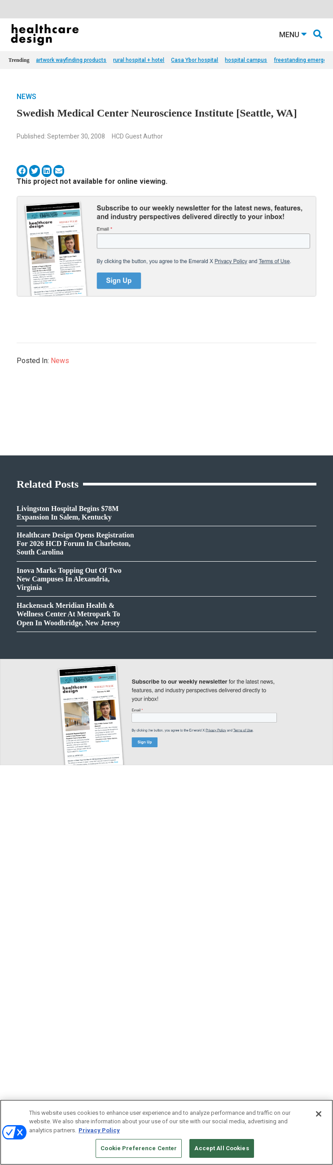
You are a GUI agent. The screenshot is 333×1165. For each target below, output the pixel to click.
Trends (17, 920)
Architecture (180, 909)
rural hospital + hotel (138, 60)
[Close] (319, 1114)
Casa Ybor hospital (194, 60)
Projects (18, 909)
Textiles (17, 1036)
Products (19, 898)
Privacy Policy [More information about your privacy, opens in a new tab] (99, 1130)
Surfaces (19, 1025)
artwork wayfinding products (71, 60)
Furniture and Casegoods (38, 1014)
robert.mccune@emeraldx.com (205, 1038)
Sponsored (21, 931)
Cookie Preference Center (139, 1148)
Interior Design (183, 931)
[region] (166, 1132)
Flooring (18, 1002)
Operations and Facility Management (210, 942)
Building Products (30, 991)
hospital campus (246, 60)
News (26, 96)
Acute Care (179, 898)
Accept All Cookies (221, 1148)
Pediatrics (178, 954)
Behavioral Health (186, 920)
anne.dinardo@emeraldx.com (203, 1009)
